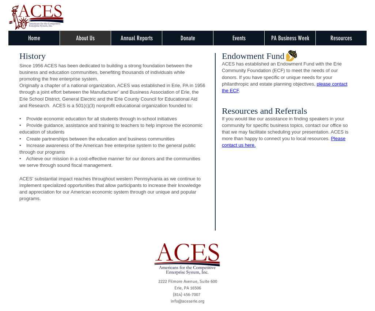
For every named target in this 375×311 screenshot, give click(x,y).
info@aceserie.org (187, 301)
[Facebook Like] (124, 20)
